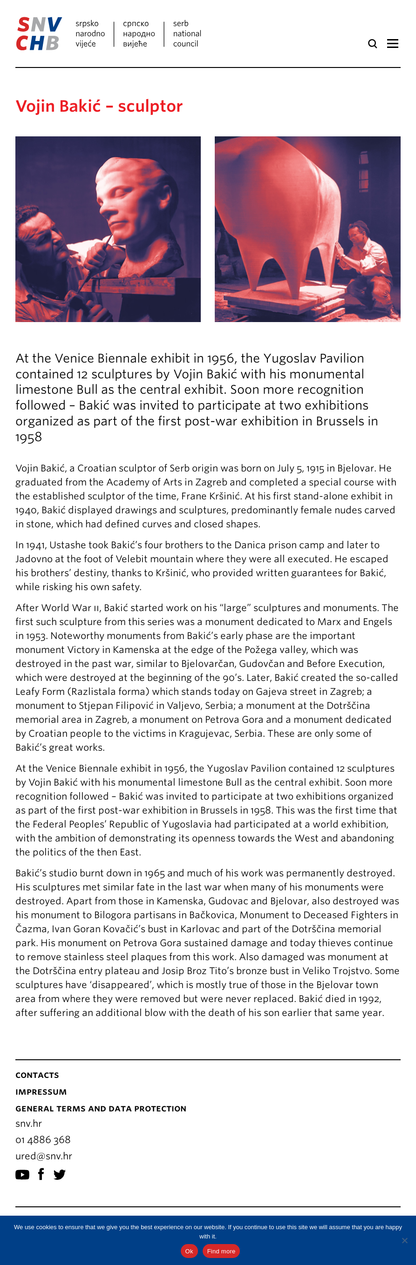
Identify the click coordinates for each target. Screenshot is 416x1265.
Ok (189, 1251)
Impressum (41, 1091)
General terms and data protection (100, 1108)
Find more (221, 1251)
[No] (404, 1240)
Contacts (37, 1074)
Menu (392, 43)
